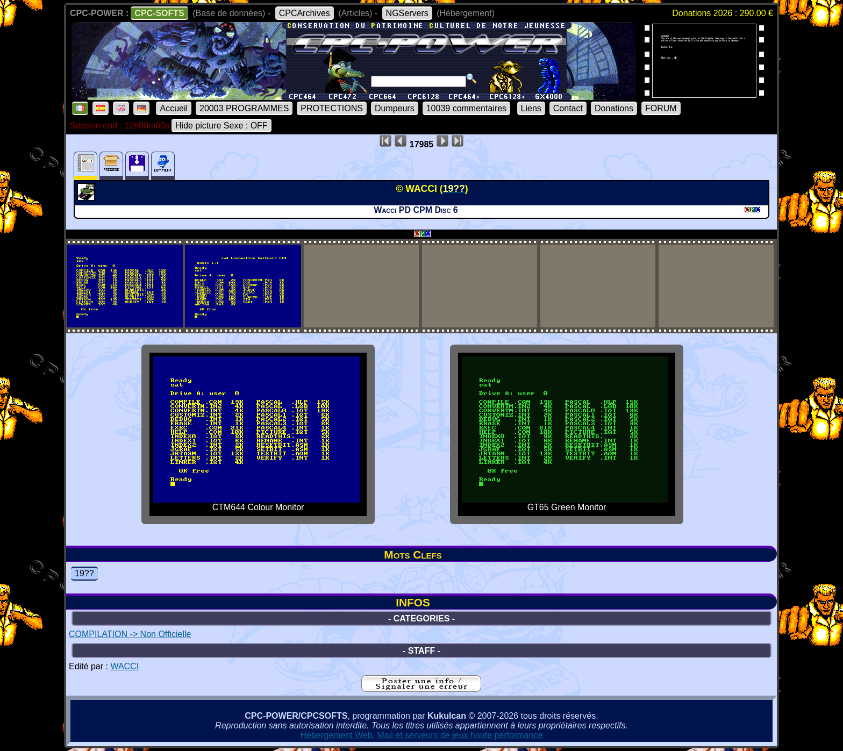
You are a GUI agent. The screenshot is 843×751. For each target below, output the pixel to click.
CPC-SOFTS (159, 13)
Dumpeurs (395, 108)
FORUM (661, 108)
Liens (531, 108)
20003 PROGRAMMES (244, 108)
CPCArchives (304, 13)
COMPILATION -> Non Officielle (130, 634)
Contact (568, 108)
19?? (84, 573)
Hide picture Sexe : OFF (221, 125)
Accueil (174, 108)
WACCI (124, 666)
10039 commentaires (466, 108)
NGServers (407, 13)
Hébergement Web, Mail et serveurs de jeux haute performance (422, 735)
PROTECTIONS (332, 108)
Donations (614, 108)
